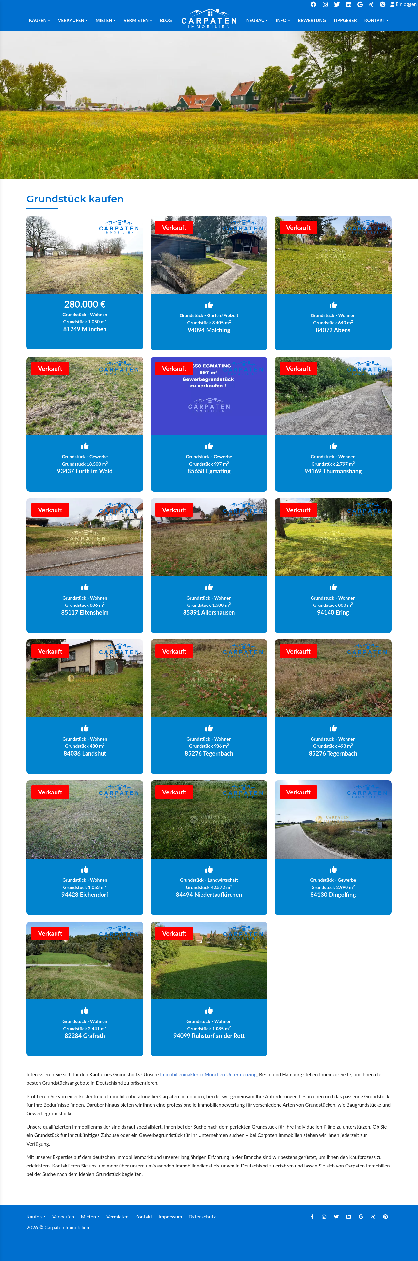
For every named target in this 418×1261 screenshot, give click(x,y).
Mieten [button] (104, 20)
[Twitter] (336, 1216)
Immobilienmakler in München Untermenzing (208, 1074)
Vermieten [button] (136, 20)
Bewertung (312, 20)
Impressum (170, 1216)
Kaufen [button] (38, 20)
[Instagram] (324, 1216)
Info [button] (281, 20)
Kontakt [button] (374, 20)
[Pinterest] (385, 1216)
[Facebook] (312, 1216)
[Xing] (373, 1216)
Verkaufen (63, 1216)
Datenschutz (202, 1216)
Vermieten (117, 1216)
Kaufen (34, 1216)
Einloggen (403, 4)
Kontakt (143, 1216)
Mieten (88, 1216)
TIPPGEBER (345, 20)
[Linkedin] (349, 1216)
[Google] (361, 1216)
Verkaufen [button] (71, 20)
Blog (166, 20)
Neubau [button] (255, 20)
